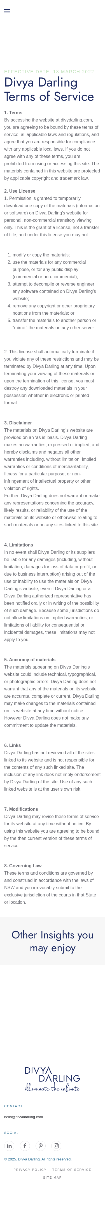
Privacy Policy (30, 1169)
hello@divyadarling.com (23, 1117)
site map (52, 1177)
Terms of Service (72, 1169)
